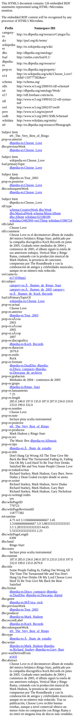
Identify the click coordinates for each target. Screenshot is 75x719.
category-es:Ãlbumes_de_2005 (31, 289)
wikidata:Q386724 (60, 220)
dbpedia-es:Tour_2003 (24, 315)
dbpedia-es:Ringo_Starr (25, 387)
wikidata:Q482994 (21, 220)
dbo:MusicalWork (21, 213)
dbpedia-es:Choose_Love (26, 143)
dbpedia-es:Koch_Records (26, 344)
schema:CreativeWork (24, 209)
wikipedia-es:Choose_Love (27, 301)
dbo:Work (45, 209)
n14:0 (13, 656)
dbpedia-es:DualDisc (23, 365)
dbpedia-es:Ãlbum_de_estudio (30, 448)
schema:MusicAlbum (47, 213)
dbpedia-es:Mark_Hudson (26, 616)
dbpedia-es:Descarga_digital (44, 595)
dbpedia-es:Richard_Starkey (32, 647)
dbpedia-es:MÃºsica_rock (26, 602)
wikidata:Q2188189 (37, 217)
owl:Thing (41, 220)
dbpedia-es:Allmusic (43, 440)
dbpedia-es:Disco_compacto (29, 367)
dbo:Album (17, 217)
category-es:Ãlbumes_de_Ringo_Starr (35, 285)
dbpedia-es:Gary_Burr (49, 649)
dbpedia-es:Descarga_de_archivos (28, 370)
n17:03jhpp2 (18, 277)
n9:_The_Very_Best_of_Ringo (29, 426)
